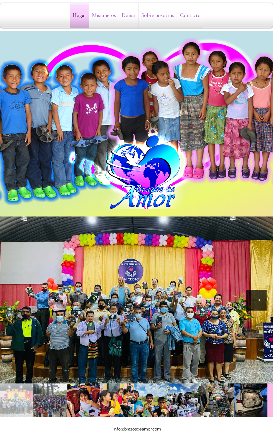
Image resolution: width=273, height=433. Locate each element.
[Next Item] (256, 300)
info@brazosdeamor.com (137, 429)
